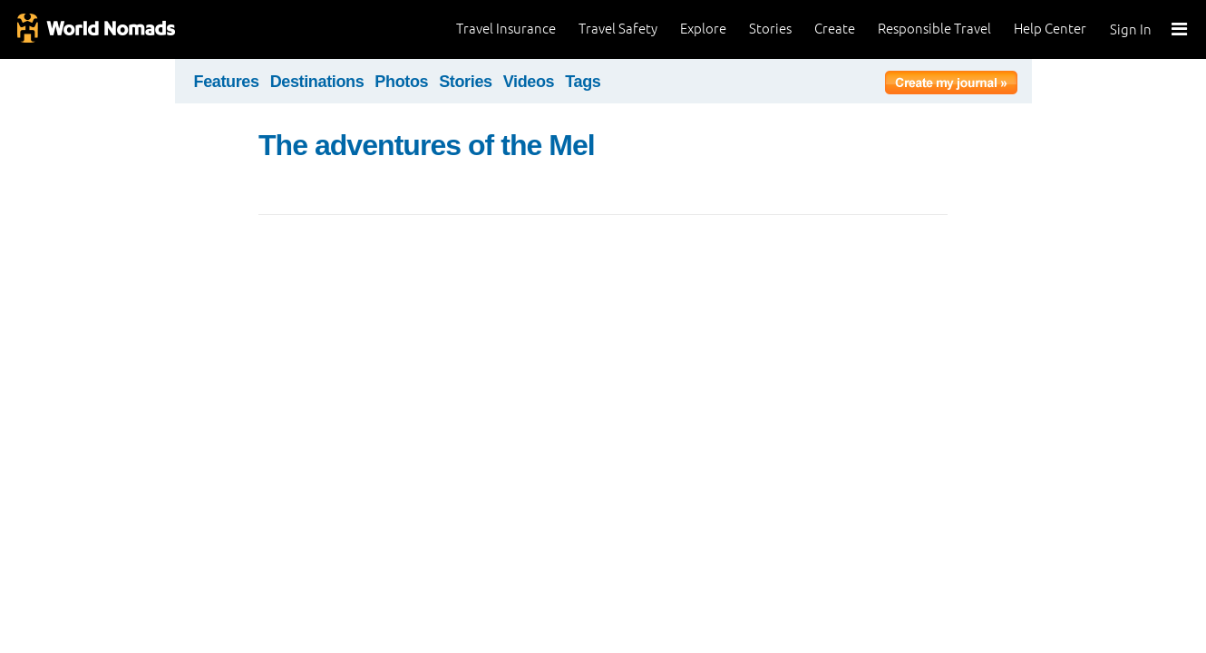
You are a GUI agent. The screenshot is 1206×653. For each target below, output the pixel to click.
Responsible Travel (934, 28)
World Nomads (95, 29)
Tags (582, 82)
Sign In (1131, 29)
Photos (401, 82)
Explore (703, 28)
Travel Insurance (506, 28)
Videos (529, 82)
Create (834, 28)
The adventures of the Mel (426, 145)
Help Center (1050, 28)
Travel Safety (618, 28)
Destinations (317, 82)
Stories (770, 28)
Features (226, 82)
